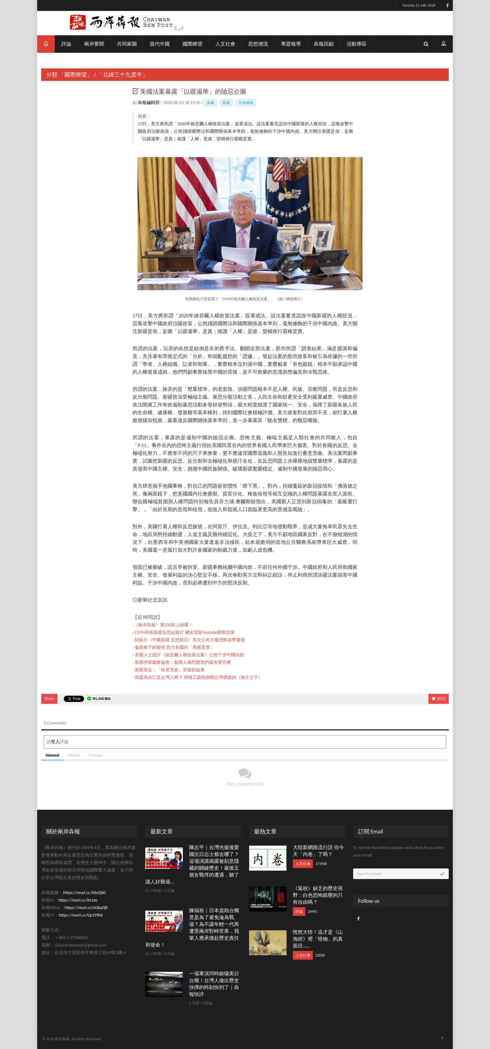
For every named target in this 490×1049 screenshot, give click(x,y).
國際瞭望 (192, 44)
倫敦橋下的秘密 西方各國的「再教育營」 (174, 647)
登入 (55, 741)
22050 (320, 955)
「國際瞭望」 (75, 74)
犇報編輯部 (149, 102)
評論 (66, 44)
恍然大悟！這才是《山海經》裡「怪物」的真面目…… (318, 939)
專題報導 (291, 44)
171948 (321, 864)
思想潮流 (258, 44)
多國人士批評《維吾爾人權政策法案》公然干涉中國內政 (189, 655)
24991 (312, 911)
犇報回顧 (324, 44)
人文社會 (225, 44)
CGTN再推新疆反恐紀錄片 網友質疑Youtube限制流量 (185, 632)
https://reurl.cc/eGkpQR (86, 907)
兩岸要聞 (94, 44)
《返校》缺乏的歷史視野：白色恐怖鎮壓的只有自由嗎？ (318, 895)
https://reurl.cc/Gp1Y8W (81, 915)
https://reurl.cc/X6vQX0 (84, 892)
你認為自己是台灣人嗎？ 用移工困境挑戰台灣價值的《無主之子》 (198, 677)
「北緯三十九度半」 (122, 74)
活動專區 (357, 44)
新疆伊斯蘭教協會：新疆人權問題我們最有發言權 (183, 662)
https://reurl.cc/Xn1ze (78, 900)
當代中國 (160, 44)
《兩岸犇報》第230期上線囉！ (163, 625)
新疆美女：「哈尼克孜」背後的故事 (170, 670)
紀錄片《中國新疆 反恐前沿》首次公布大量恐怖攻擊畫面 (190, 640)
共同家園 (127, 44)
